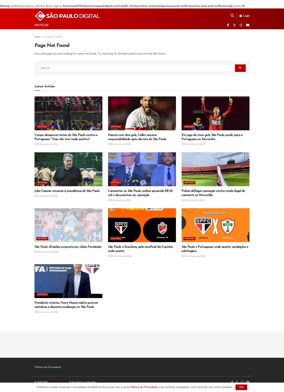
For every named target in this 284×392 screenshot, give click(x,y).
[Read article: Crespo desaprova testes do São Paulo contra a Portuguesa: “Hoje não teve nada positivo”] (68, 113)
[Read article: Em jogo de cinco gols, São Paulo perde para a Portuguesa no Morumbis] (215, 113)
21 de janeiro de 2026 (46, 144)
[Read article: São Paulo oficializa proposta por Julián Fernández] (68, 225)
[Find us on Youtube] (247, 25)
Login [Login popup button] (244, 15)
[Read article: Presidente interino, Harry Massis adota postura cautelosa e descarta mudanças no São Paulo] (68, 281)
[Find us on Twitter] (234, 25)
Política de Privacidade (48, 367)
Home (38, 37)
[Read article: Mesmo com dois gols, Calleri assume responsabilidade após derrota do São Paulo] (142, 113)
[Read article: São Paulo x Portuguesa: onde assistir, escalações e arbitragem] (215, 225)
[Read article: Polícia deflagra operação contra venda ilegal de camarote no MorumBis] (215, 169)
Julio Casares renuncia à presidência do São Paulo (67, 191)
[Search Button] (232, 16)
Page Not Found (53, 37)
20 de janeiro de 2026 (46, 252)
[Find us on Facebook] (228, 25)
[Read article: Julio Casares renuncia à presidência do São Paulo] (68, 169)
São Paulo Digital (57, 382)
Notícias (41, 25)
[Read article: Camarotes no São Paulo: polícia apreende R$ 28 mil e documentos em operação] (142, 169)
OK (241, 387)
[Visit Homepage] (68, 15)
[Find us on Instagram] (241, 25)
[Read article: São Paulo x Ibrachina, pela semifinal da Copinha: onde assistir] (142, 225)
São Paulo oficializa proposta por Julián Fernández (68, 247)
